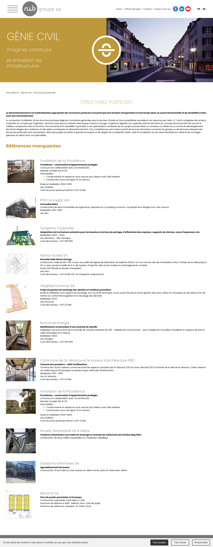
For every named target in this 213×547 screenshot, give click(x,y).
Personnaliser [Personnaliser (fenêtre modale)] (201, 542)
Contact (147, 8)
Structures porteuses (44, 92)
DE (204, 8)
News (119, 8)
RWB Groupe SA (41, 8)
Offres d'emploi (132, 8)
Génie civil (26, 92)
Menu (12, 9)
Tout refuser (180, 542)
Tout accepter (159, 542)
